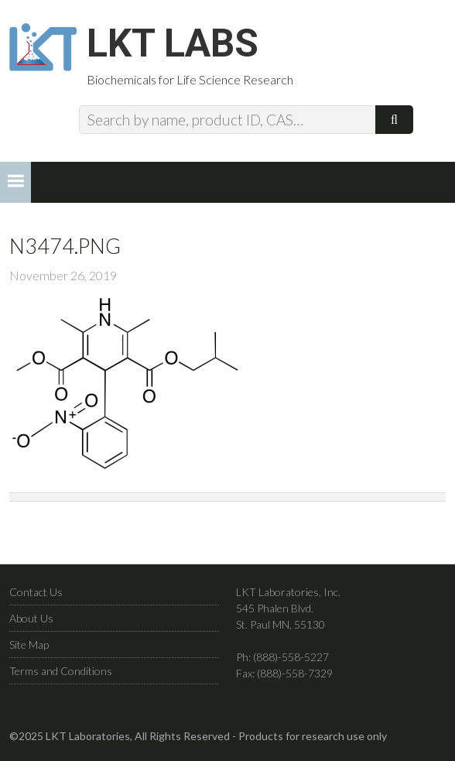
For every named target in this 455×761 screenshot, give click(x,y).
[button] (15, 182)
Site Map (29, 644)
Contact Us (36, 591)
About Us (31, 618)
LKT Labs (172, 43)
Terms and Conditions (60, 670)
